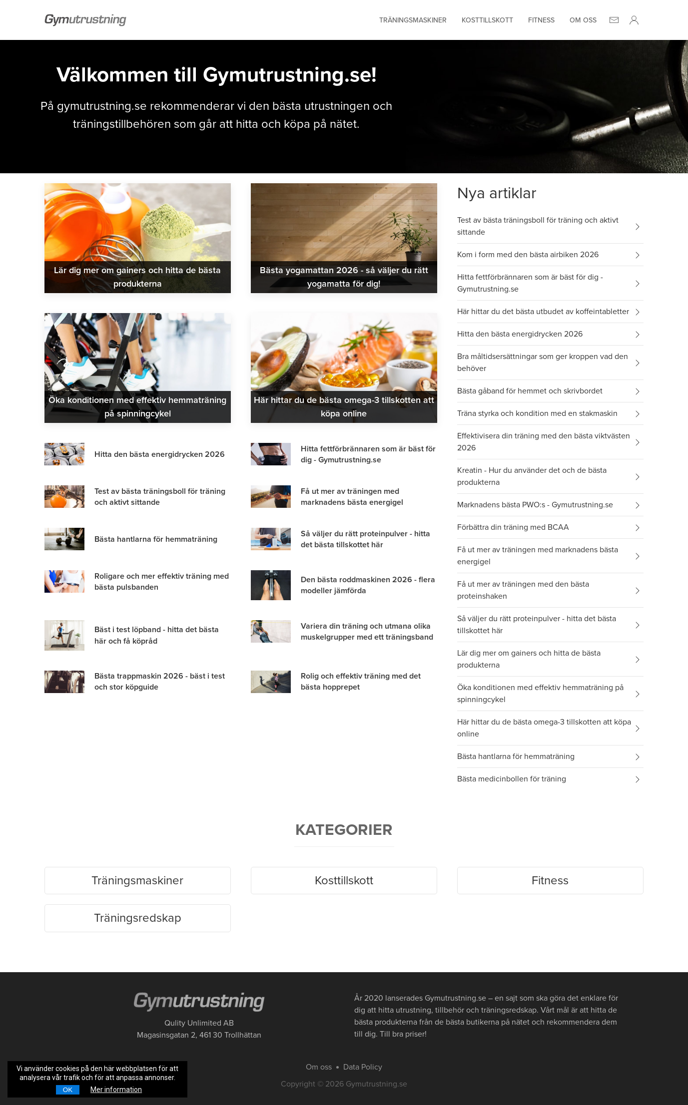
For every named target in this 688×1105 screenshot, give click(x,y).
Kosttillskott (487, 20)
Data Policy (362, 1067)
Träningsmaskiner (413, 20)
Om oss (583, 20)
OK (67, 1090)
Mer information (116, 1090)
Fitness (541, 20)
